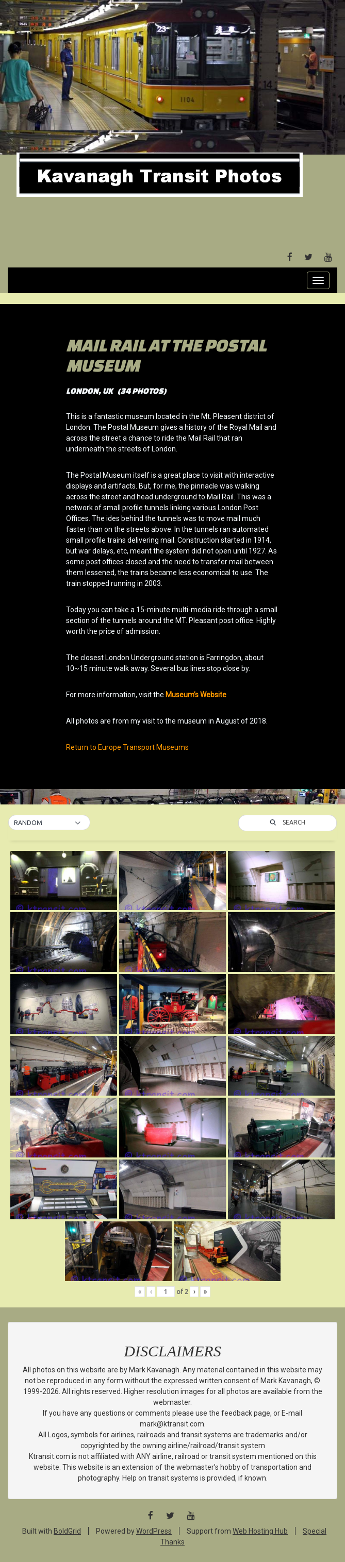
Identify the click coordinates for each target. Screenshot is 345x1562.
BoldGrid (67, 1531)
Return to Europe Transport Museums (127, 747)
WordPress (154, 1531)
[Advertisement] (172, 77)
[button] (49, 823)
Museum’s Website (196, 695)
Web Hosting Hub (260, 1531)
